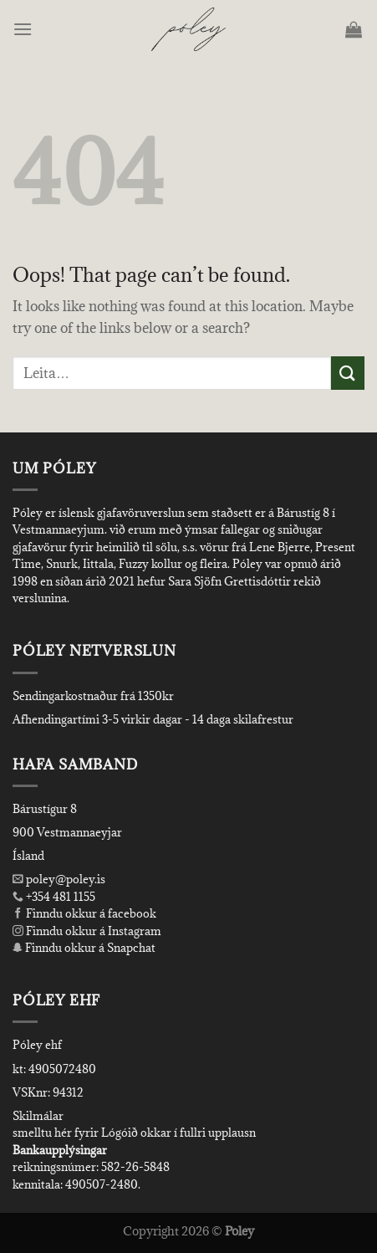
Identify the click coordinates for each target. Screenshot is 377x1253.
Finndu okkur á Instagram (87, 930)
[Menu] (24, 28)
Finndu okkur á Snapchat (84, 947)
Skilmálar (38, 1115)
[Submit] (347, 372)
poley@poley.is (59, 879)
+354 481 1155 (59, 896)
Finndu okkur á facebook (84, 913)
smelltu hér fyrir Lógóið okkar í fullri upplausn (134, 1132)
